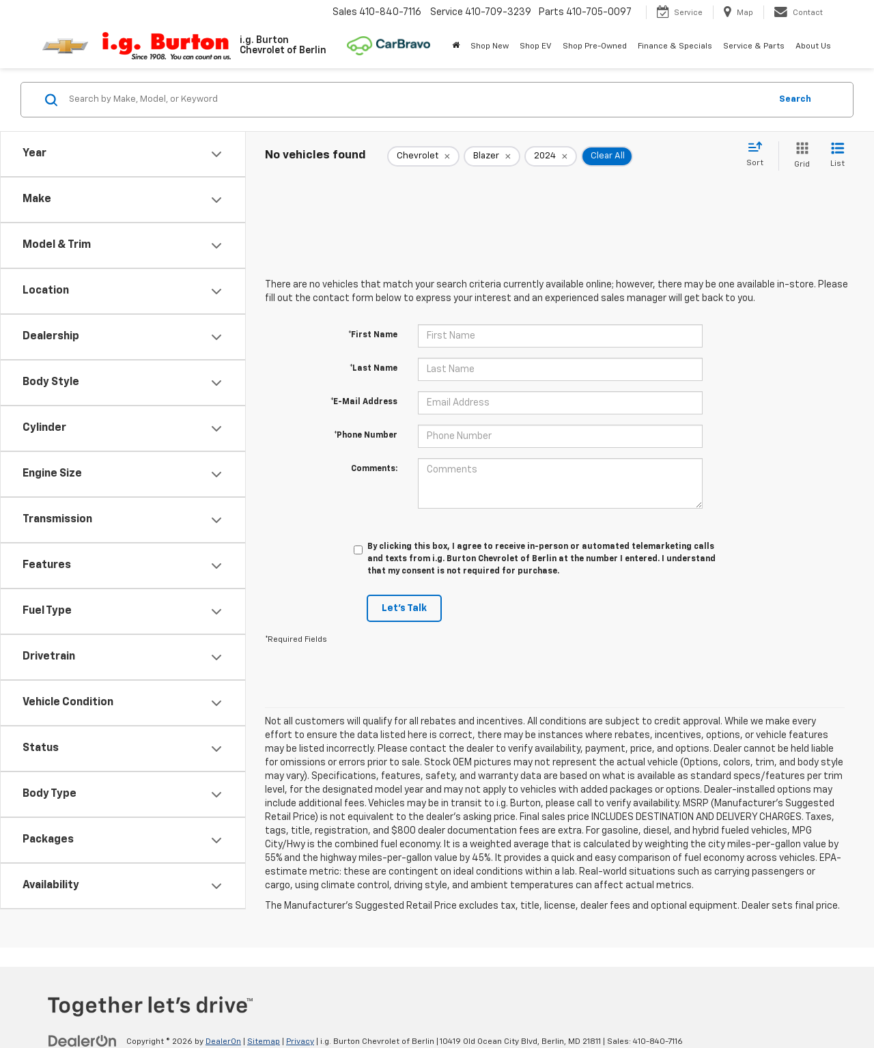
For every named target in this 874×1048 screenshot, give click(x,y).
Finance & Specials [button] (675, 46)
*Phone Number (365, 435)
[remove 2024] (550, 156)
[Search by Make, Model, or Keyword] (417, 99)
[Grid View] (799, 156)
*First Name (372, 335)
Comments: (374, 469)
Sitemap (263, 1042)
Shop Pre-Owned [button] (595, 46)
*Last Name (373, 369)
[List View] (837, 156)
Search (795, 99)
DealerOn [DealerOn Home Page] (223, 1042)
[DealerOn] (82, 1041)
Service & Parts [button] (754, 46)
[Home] (456, 46)
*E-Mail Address (363, 402)
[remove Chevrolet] (423, 156)
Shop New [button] (489, 46)
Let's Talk (404, 608)
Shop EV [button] (536, 46)
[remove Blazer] (492, 156)
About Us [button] (813, 46)
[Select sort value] (758, 155)
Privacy (300, 1042)
